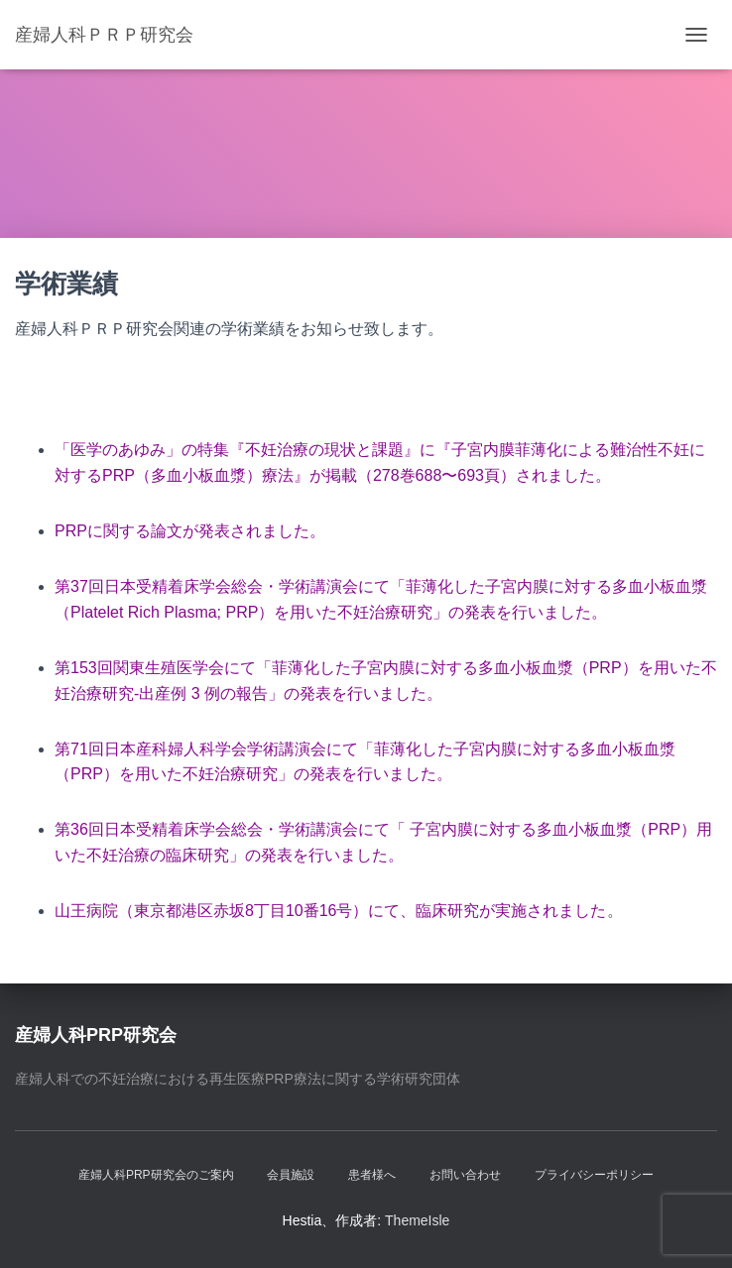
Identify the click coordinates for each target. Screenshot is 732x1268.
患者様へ (372, 1175)
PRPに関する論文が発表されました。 (190, 530)
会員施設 (290, 1175)
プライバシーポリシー (594, 1175)
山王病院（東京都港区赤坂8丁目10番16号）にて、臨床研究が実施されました (331, 910)
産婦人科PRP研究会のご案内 (156, 1175)
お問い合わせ (465, 1175)
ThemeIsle (417, 1220)
